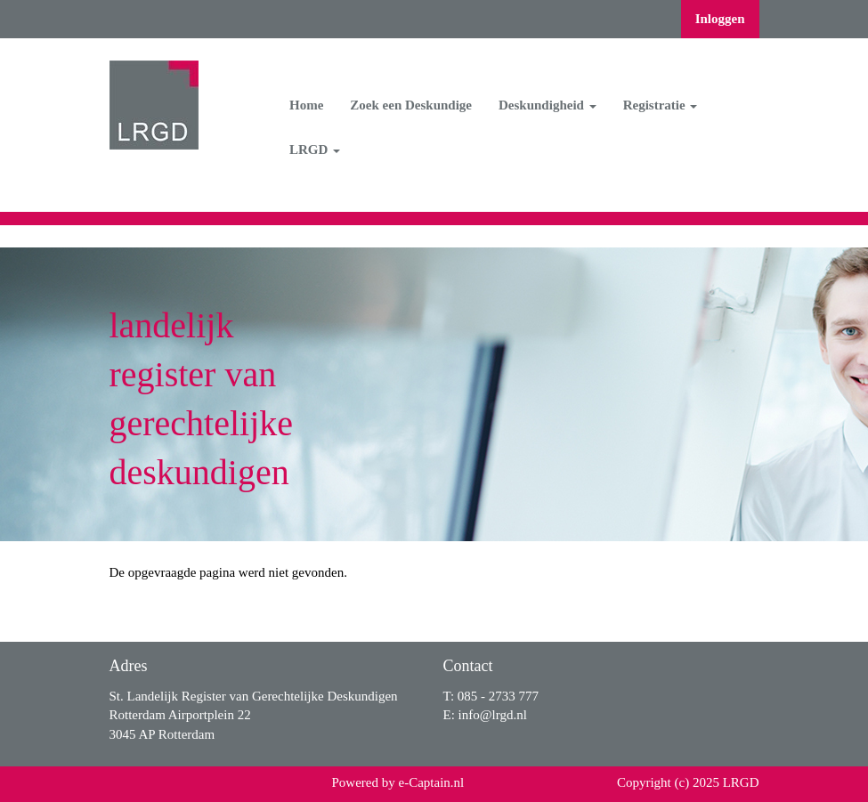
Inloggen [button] (720, 19)
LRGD (314, 149)
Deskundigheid (547, 105)
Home (306, 105)
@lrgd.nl (492, 715)
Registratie (660, 105)
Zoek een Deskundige (411, 105)
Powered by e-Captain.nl (398, 782)
